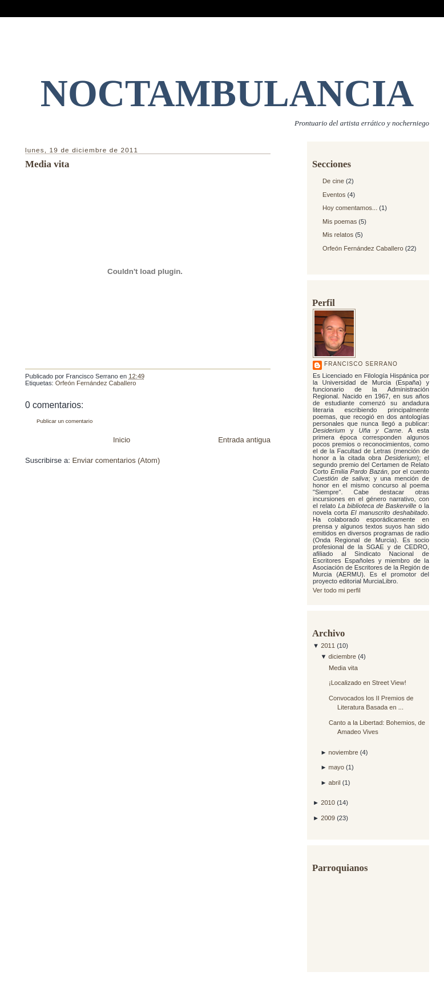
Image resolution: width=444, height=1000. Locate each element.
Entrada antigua (244, 440)
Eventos (333, 194)
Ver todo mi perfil (337, 590)
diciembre (343, 656)
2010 (329, 802)
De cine (333, 181)
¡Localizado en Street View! (367, 682)
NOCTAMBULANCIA (227, 93)
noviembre (344, 752)
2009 (329, 817)
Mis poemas (339, 221)
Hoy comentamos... (349, 207)
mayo (337, 767)
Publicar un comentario (64, 421)
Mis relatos (337, 234)
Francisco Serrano (361, 364)
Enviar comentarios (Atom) (116, 460)
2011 (329, 645)
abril (335, 782)
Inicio (121, 440)
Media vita (343, 667)
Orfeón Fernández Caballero (362, 248)
